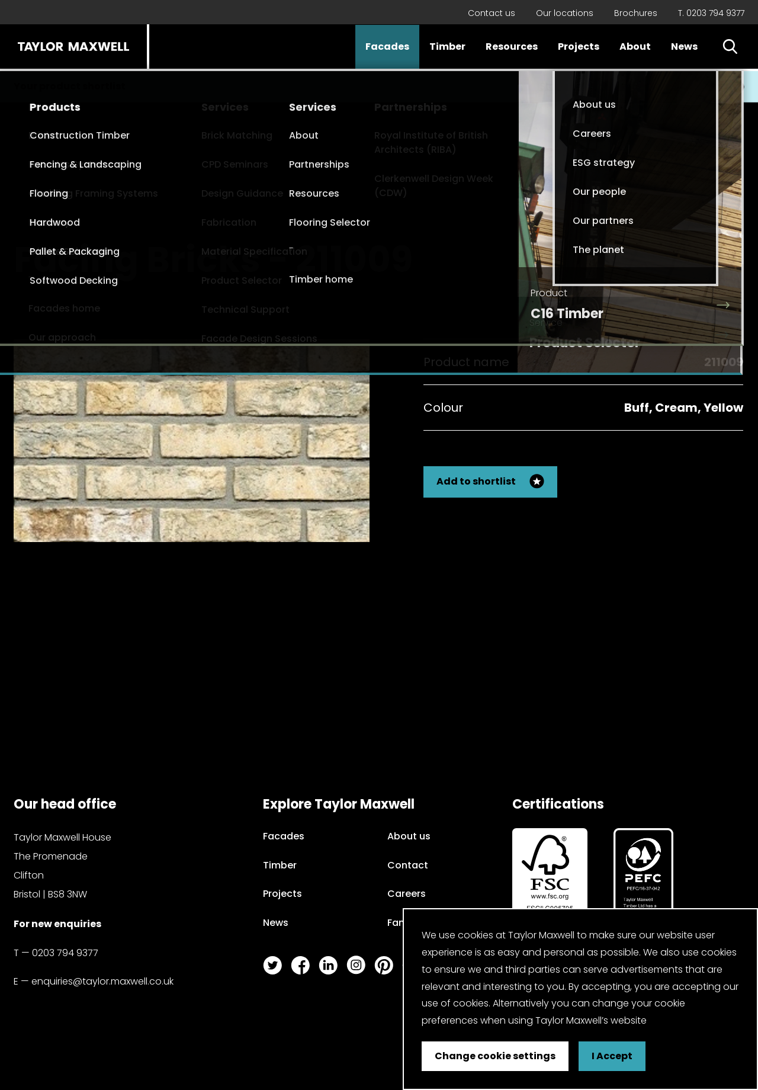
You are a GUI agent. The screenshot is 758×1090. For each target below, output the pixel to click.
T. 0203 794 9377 (711, 13)
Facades (387, 46)
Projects (578, 46)
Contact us (491, 13)
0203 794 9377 (65, 953)
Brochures (635, 13)
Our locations (564, 13)
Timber (447, 46)
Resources (512, 46)
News (684, 46)
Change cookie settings (495, 1056)
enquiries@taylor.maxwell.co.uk (102, 981)
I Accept (612, 1056)
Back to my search (683, 249)
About (635, 46)
